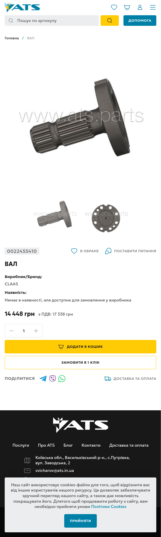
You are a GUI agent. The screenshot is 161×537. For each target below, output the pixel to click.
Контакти (91, 445)
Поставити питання (130, 251)
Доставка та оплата (130, 378)
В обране (85, 251)
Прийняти (80, 521)
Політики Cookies (109, 506)
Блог (68, 445)
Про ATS (46, 445)
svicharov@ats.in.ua (54, 470)
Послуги (20, 445)
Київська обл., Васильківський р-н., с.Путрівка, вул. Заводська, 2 (82, 460)
